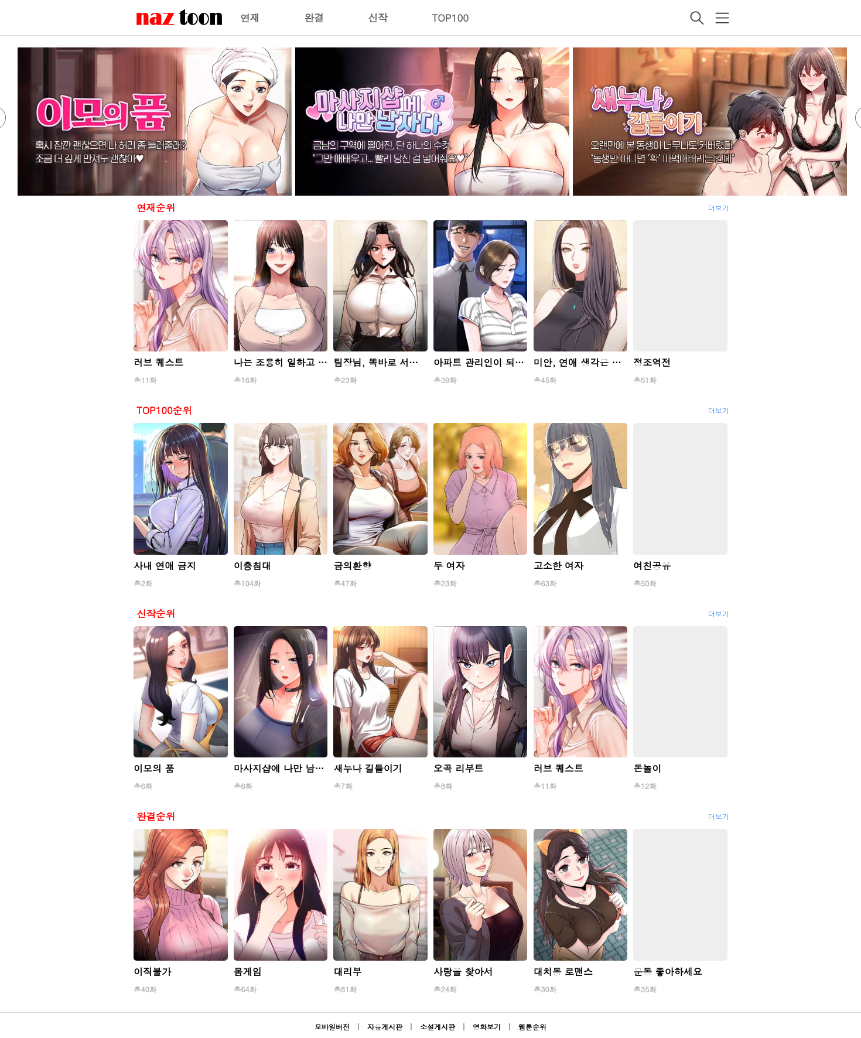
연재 (250, 18)
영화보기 (487, 1026)
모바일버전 (332, 1026)
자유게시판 (384, 1026)
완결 (314, 18)
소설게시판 (437, 1026)
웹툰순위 (532, 1026)
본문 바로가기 (0, 0)
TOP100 (450, 18)
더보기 (718, 208)
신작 (378, 18)
